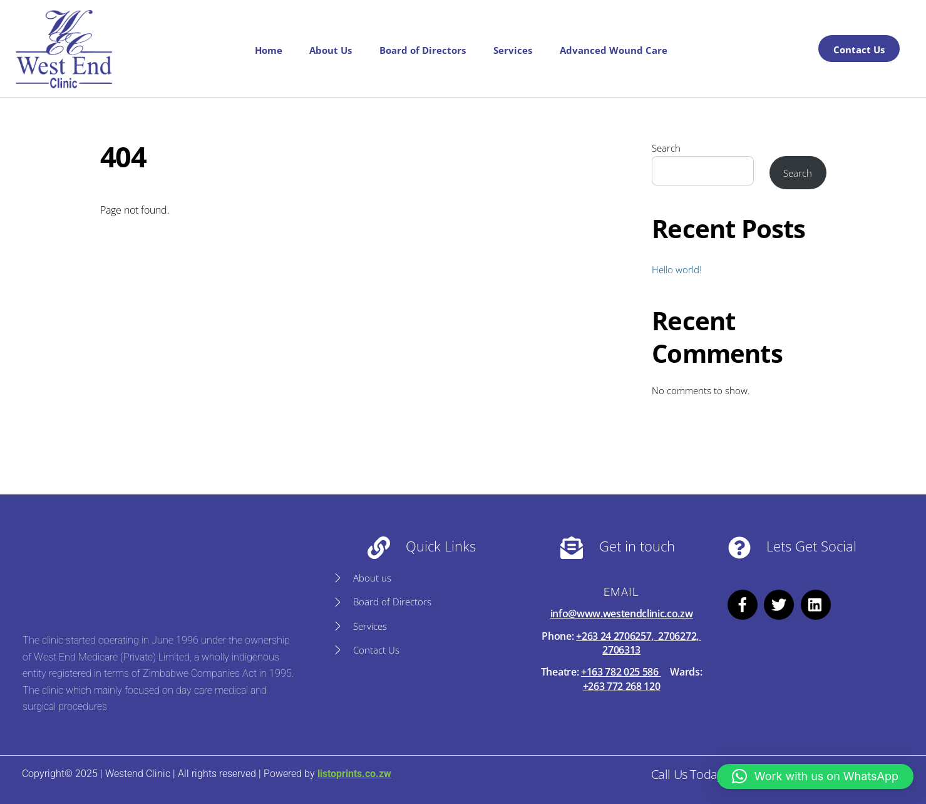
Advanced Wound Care (613, 50)
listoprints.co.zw (354, 774)
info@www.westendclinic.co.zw (621, 613)
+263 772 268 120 (622, 686)
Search (666, 148)
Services (512, 50)
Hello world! (677, 269)
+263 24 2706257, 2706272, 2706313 (638, 643)
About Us (330, 50)
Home (268, 50)
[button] (815, 776)
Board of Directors (422, 50)
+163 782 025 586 (621, 672)
